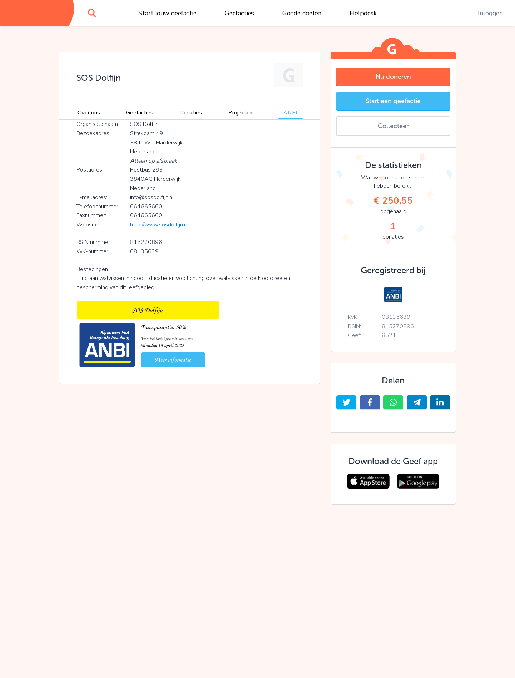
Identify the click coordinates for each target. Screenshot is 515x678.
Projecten (240, 113)
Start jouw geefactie (167, 13)
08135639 (396, 317)
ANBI (290, 113)
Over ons (89, 113)
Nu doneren (393, 77)
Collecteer (393, 126)
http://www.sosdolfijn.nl (159, 225)
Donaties (190, 113)
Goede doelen (301, 13)
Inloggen (490, 13)
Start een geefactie (393, 101)
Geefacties (239, 13)
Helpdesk (363, 13)
